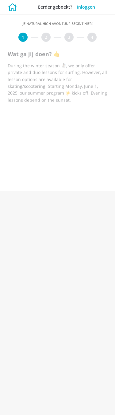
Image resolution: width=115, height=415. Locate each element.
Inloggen (86, 7)
